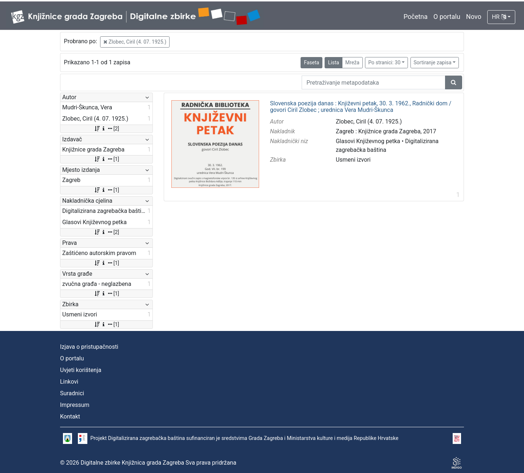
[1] (106, 159)
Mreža (352, 62)
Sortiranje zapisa (433, 62)
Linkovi (69, 381)
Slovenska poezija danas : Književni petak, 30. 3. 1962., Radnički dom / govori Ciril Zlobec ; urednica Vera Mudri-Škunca (360, 106)
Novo (473, 16)
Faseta (311, 62)
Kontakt (70, 416)
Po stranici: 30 (384, 62)
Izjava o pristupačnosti (89, 346)
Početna (416, 16)
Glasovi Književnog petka (368, 141)
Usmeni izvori (353, 159)
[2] (106, 129)
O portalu (446, 16)
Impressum (75, 404)
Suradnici (72, 393)
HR (499, 16)
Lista (333, 62)
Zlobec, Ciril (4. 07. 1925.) (134, 42)
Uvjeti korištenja (80, 370)
